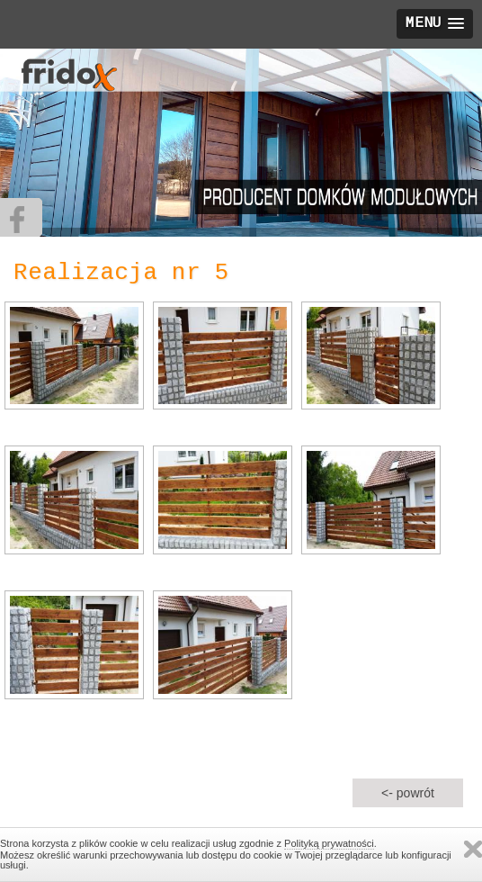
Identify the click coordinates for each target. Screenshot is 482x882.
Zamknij (473, 849)
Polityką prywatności (329, 843)
